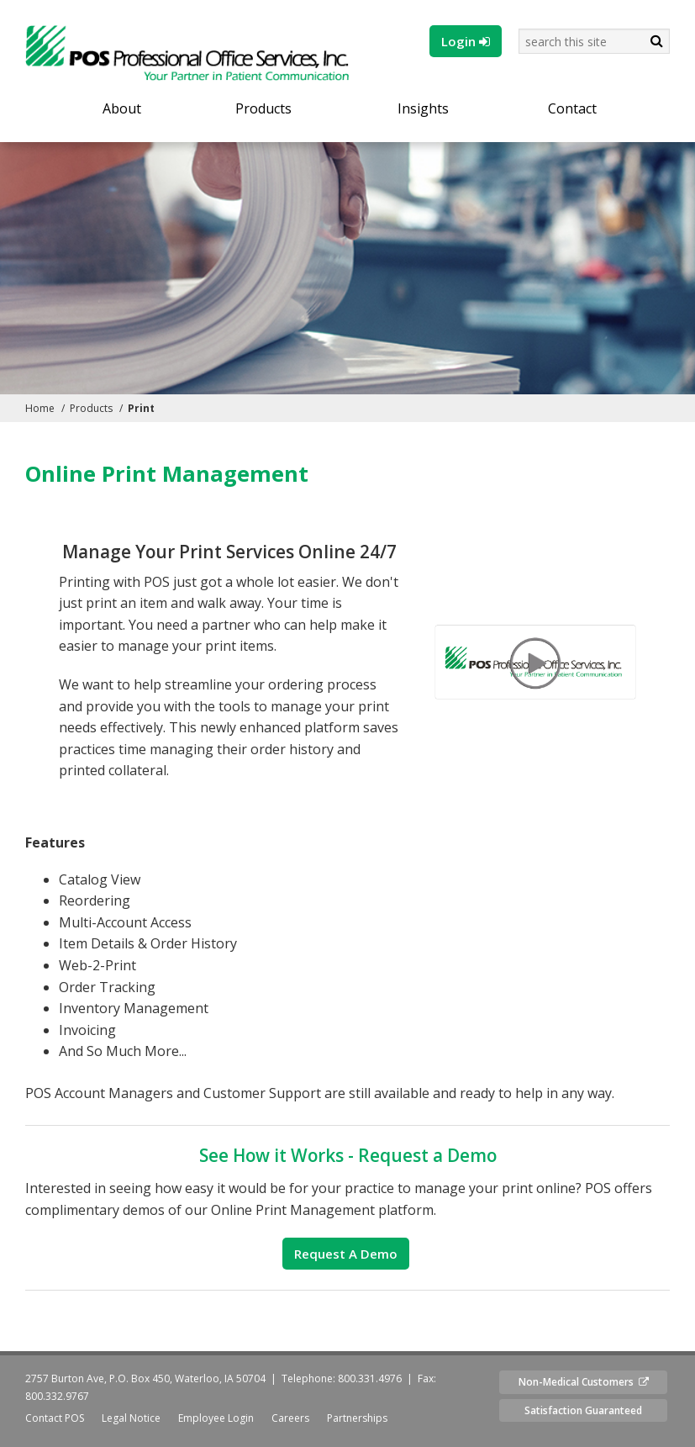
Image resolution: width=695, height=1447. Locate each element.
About (122, 109)
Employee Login (216, 1418)
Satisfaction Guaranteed (583, 1410)
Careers (290, 1418)
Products (263, 109)
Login (465, 41)
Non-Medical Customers (584, 1382)
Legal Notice (131, 1418)
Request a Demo (346, 1253)
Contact (572, 109)
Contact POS (54, 1418)
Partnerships (357, 1418)
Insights (423, 109)
